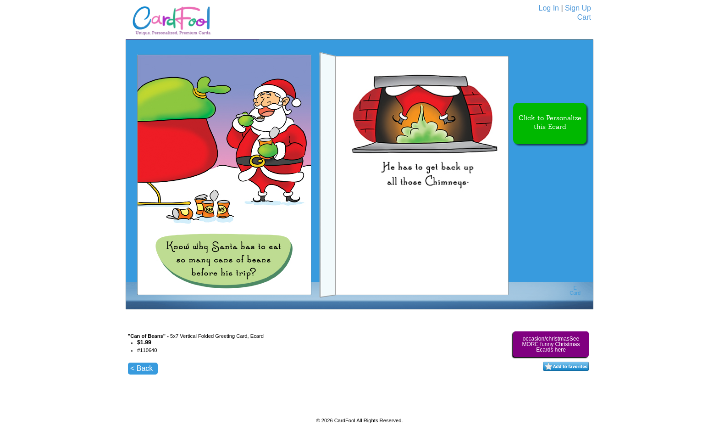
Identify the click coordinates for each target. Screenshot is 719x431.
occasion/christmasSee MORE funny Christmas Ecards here (551, 344)
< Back (141, 368)
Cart (584, 17)
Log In (549, 8)
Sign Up (578, 8)
